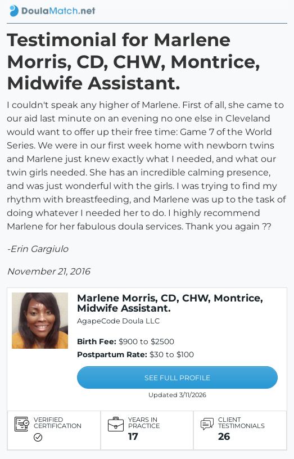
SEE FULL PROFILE (177, 378)
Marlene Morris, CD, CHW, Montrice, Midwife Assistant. (170, 303)
